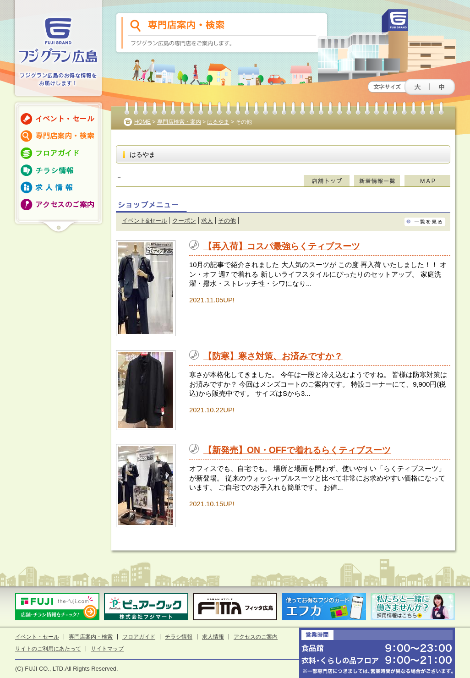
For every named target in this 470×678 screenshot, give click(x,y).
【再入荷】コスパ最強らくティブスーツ (281, 246)
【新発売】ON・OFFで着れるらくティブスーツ (297, 450)
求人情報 (213, 637)
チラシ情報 (178, 637)
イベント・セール (37, 637)
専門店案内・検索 (91, 637)
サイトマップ (107, 648)
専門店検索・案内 (179, 122)
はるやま (218, 122)
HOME (142, 122)
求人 (207, 220)
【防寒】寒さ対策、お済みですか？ (273, 356)
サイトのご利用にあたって (48, 648)
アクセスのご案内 (256, 637)
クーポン (184, 220)
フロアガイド (138, 637)
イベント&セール (145, 220)
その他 (227, 220)
